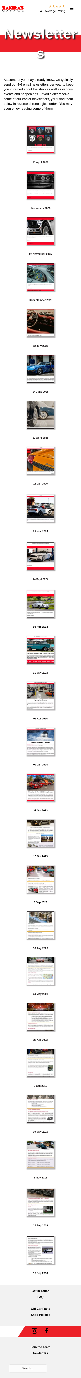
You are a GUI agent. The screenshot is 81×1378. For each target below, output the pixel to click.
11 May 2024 (40, 672)
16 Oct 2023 (40, 856)
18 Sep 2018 (40, 1273)
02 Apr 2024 (40, 718)
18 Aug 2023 (40, 948)
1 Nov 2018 (40, 1177)
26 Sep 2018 (40, 1225)
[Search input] (28, 1368)
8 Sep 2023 (40, 902)
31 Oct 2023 (40, 810)
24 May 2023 (40, 994)
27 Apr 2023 (40, 1039)
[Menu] (71, 8)
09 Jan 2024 (40, 764)
